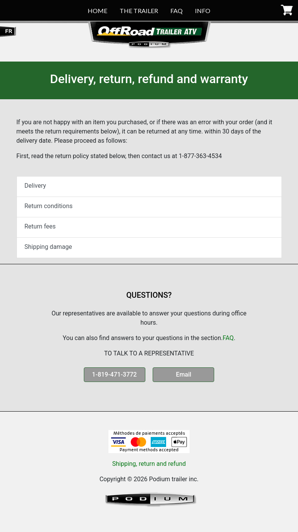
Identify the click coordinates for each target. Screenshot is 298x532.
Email (183, 374)
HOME (97, 10)
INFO (202, 10)
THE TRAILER (139, 10)
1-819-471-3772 (114, 374)
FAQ (176, 10)
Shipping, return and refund (149, 463)
